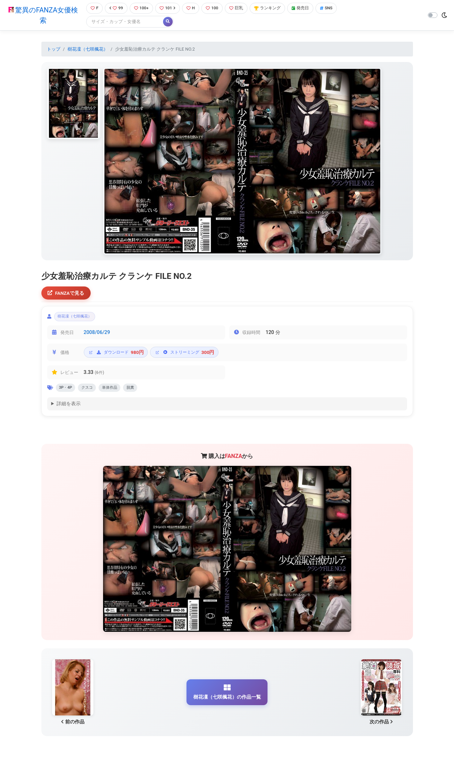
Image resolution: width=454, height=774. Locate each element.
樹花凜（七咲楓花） (88, 49)
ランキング (272, 8)
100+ (141, 8)
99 (115, 8)
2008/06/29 (97, 335)
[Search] (123, 22)
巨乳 (239, 8)
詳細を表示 (69, 408)
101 (168, 8)
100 (215, 8)
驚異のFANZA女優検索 (42, 15)
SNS (334, 8)
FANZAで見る (67, 294)
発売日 (307, 8)
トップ (53, 49)
